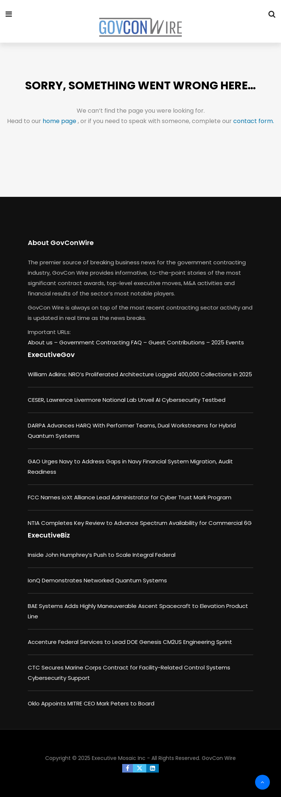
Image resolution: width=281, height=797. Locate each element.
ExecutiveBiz (49, 535)
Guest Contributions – (179, 342)
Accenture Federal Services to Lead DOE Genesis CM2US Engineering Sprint (130, 642)
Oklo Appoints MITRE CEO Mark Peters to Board (91, 703)
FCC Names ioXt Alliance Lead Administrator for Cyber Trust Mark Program (129, 497)
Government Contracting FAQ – (103, 342)
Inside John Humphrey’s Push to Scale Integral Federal (101, 555)
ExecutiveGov (51, 354)
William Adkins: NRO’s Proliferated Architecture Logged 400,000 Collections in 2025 (140, 374)
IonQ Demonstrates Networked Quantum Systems (97, 580)
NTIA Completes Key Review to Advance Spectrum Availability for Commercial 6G (140, 523)
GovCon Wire (219, 758)
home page (60, 121)
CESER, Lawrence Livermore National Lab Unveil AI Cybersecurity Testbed (126, 400)
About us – (43, 342)
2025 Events (227, 342)
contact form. (253, 121)
